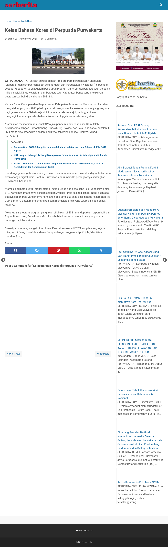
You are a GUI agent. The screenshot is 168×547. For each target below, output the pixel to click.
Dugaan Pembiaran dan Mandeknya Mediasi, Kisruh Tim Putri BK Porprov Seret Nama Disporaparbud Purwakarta (140, 213)
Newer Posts (13, 353)
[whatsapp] (79, 250)
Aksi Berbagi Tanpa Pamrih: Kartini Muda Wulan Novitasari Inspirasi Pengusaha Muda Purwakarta (137, 171)
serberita (88, 542)
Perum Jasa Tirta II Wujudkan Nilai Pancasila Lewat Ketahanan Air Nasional (137, 394)
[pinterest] (58, 250)
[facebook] (15, 250)
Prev (3, 260)
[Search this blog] (161, 5)
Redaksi (88, 530)
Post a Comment (48, 38)
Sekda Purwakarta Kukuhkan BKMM (138, 482)
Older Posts (103, 353)
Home (79, 530)
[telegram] (101, 250)
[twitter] (37, 250)
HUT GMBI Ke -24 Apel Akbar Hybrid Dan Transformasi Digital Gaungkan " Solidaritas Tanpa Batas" (139, 255)
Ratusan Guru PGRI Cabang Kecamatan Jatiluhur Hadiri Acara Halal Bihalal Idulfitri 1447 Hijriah (137, 129)
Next (165, 260)
